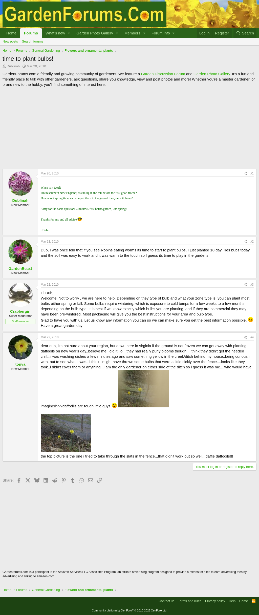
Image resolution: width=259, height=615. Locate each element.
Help (232, 601)
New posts (10, 41)
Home (11, 33)
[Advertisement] (129, 127)
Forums (31, 33)
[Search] (244, 33)
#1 (252, 173)
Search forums (33, 41)
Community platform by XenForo (129, 610)
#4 (252, 337)
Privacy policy (215, 601)
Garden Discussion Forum (163, 74)
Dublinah (13, 66)
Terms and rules (189, 601)
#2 (252, 241)
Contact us (166, 601)
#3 (252, 284)
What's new (55, 33)
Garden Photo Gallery (94, 33)
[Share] (245, 173)
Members (132, 33)
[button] (69, 33)
